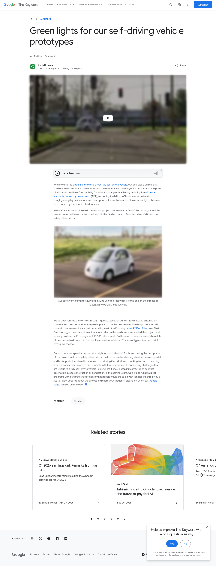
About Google (62, 554)
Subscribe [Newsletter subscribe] (203, 4)
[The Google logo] (18, 554)
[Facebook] (57, 538)
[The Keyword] (31, 19)
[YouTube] (48, 538)
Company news (116, 5)
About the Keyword (109, 554)
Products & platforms (91, 5)
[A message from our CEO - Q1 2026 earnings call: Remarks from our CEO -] (69, 477)
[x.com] (40, 538)
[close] (206, 527)
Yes (172, 544)
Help (146, 555)
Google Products (84, 554)
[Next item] (202, 475)
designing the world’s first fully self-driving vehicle (100, 184)
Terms (46, 554)
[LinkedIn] (65, 538)
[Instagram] (32, 538)
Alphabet (45, 19)
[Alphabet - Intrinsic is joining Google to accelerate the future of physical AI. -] (147, 477)
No (185, 544)
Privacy (34, 554)
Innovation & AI (66, 5)
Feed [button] (131, 4)
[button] (180, 65)
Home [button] (50, 4)
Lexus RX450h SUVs (136, 328)
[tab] (91, 519)
